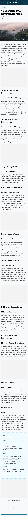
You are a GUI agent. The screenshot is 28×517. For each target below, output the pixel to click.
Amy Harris (6, 16)
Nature (3, 7)
